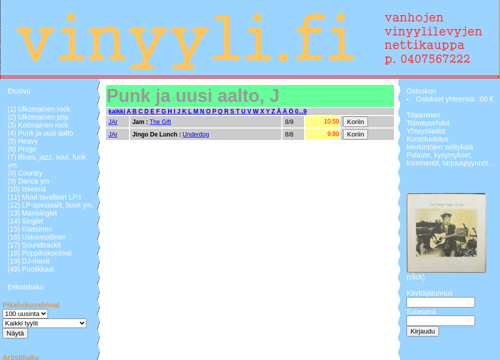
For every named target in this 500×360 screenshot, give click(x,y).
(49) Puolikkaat (31, 269)
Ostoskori (421, 91)
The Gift (160, 122)
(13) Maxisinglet (32, 213)
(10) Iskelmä (27, 189)
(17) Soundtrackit (34, 245)
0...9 (300, 111)
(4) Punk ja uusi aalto (41, 133)
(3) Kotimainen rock (38, 125)
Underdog (195, 134)
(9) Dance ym (29, 181)
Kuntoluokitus (427, 139)
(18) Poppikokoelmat (40, 253)
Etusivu (19, 91)
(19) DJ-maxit (29, 261)
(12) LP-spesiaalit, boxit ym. (51, 205)
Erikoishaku (26, 287)
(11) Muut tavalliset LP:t (44, 197)
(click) (415, 277)
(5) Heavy (23, 141)
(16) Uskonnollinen (37, 237)
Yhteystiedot (425, 131)
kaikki (117, 111)
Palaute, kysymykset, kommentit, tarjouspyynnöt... (450, 159)
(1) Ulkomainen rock (39, 109)
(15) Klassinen (30, 229)
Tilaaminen (423, 115)
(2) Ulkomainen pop (38, 117)
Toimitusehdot (428, 123)
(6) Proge (22, 149)
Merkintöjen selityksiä (439, 147)
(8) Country (25, 173)
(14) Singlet (26, 221)
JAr (113, 122)
